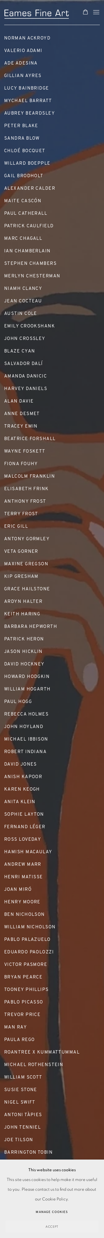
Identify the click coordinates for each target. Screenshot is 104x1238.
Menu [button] (96, 12)
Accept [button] (52, 1226)
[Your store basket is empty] (85, 12)
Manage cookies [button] (52, 1212)
